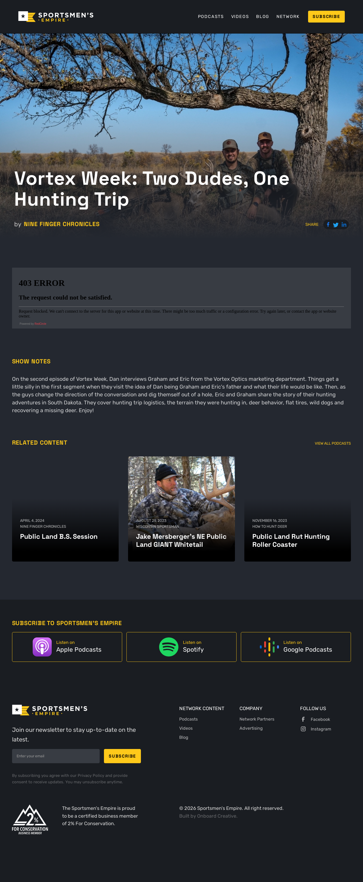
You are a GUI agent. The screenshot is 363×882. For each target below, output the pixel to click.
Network (288, 16)
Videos (240, 16)
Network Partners (256, 719)
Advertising (251, 728)
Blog (262, 16)
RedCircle (40, 323)
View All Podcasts (333, 443)
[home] (55, 16)
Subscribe (326, 16)
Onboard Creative (216, 816)
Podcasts (211, 16)
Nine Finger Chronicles (62, 224)
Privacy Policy (91, 775)
